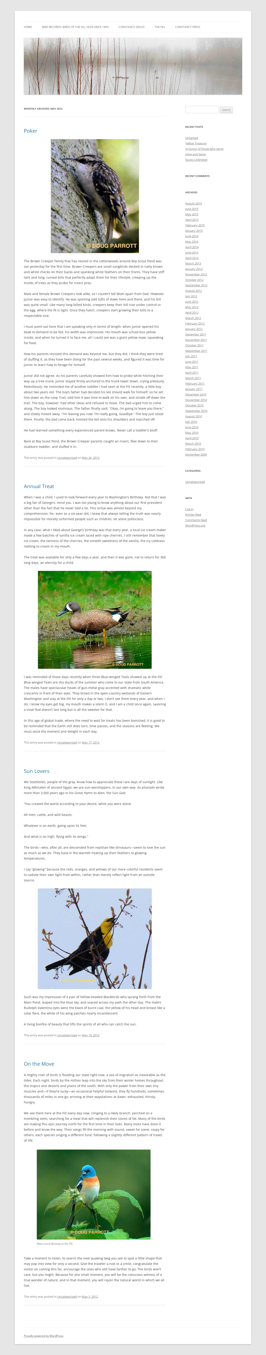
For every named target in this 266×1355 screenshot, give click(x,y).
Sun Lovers (36, 770)
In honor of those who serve (204, 149)
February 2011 (195, 383)
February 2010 (195, 449)
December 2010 (195, 394)
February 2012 (195, 323)
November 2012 (196, 274)
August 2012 (193, 291)
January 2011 (194, 389)
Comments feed (196, 520)
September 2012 (196, 285)
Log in (189, 509)
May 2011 (191, 367)
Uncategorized (67, 458)
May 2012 (191, 307)
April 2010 (191, 438)
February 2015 (195, 225)
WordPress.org (195, 525)
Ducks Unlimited (196, 160)
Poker (30, 130)
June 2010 (191, 427)
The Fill (160, 27)
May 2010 (191, 433)
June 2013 (191, 252)
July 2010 (191, 422)
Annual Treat (39, 486)
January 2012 (194, 329)
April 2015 (191, 220)
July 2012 (191, 296)
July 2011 (191, 356)
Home (28, 27)
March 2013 (193, 263)
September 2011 (196, 351)
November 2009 (196, 454)
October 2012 (194, 280)
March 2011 (193, 378)
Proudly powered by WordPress (43, 1336)
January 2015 (194, 231)
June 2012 (191, 302)
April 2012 (191, 312)
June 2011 (191, 362)
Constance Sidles (132, 27)
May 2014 (191, 242)
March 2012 (193, 318)
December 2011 (195, 334)
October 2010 (194, 405)
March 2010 (193, 444)
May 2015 (191, 214)
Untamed (191, 138)
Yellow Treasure (195, 143)
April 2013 (191, 258)
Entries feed (193, 514)
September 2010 (196, 411)
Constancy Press (187, 27)
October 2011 (194, 345)
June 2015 (191, 209)
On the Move (39, 1063)
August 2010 (193, 416)
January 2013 (194, 269)
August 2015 (193, 203)
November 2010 (196, 400)
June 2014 (191, 236)
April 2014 (191, 247)
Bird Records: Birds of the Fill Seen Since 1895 (75, 27)
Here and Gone (195, 154)
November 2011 (196, 340)
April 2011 (191, 373)
